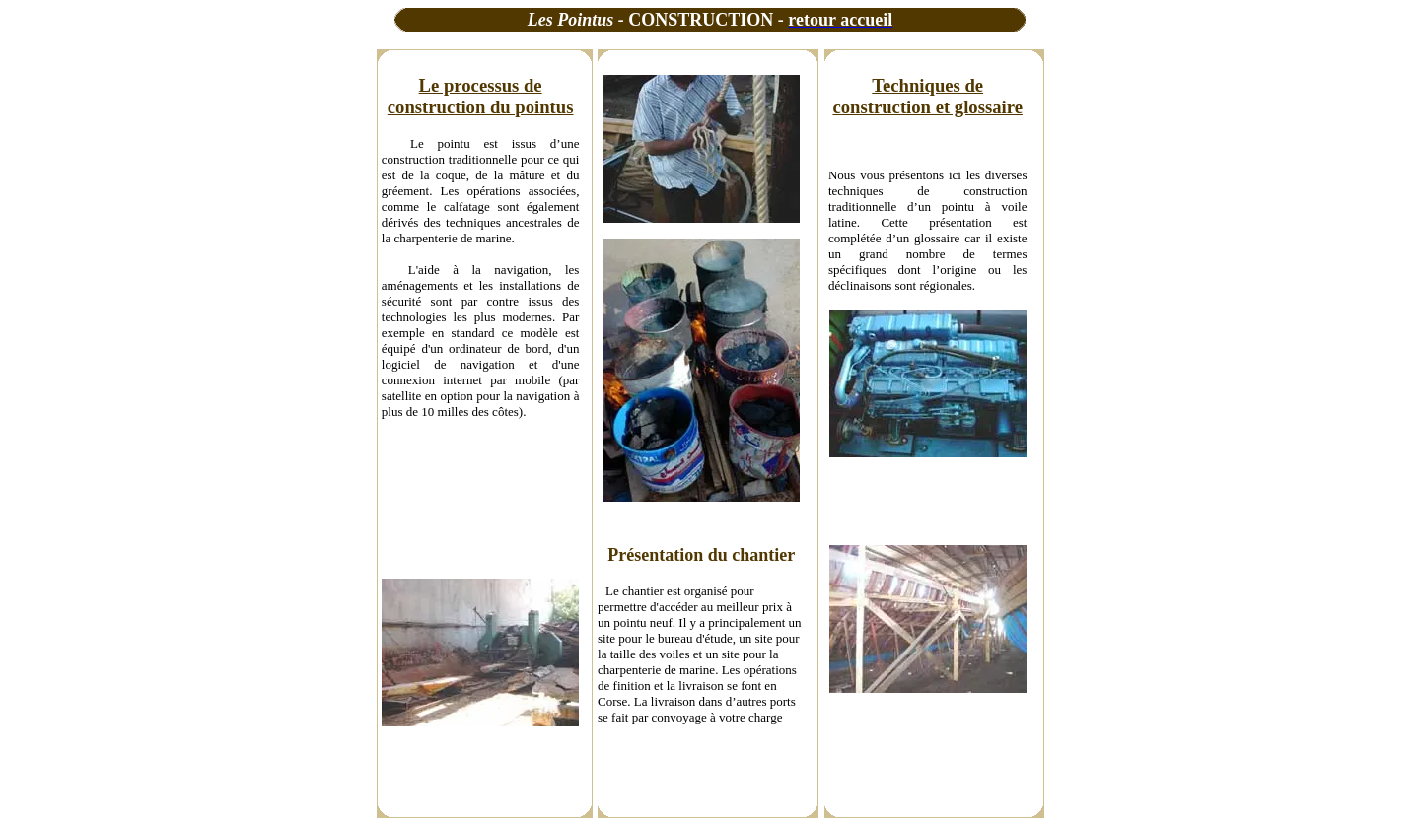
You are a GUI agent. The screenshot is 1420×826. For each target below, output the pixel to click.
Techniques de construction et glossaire (928, 96)
